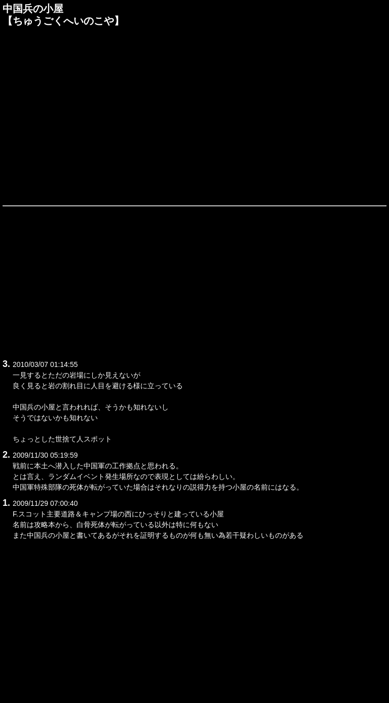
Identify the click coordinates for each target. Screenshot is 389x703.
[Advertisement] (194, 115)
